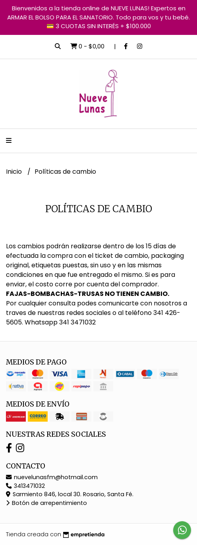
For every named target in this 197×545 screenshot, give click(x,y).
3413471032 (25, 486)
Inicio (14, 171)
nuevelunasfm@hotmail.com (52, 477)
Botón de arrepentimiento (46, 503)
